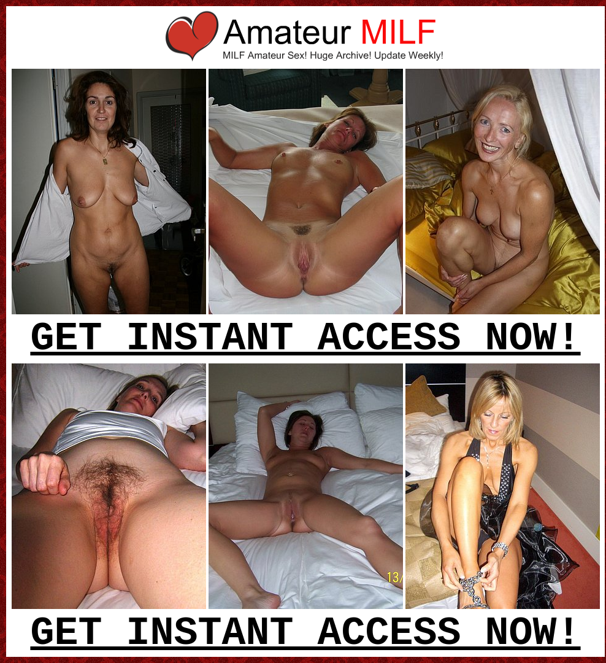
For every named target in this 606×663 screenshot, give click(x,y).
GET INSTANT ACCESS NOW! (305, 339)
